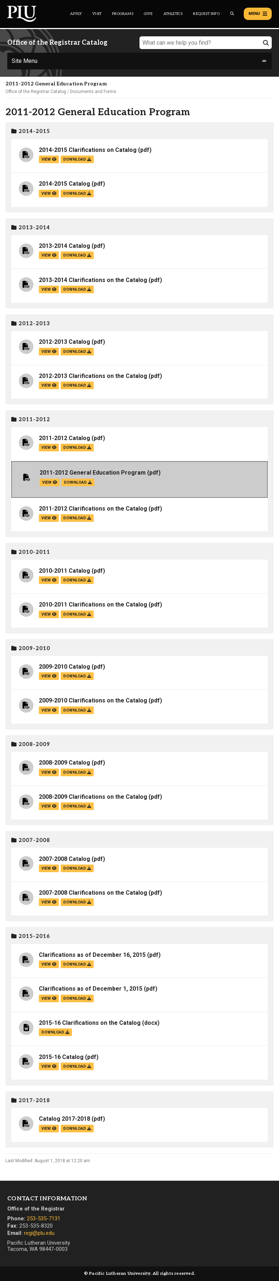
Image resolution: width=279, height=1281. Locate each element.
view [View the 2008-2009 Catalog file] (48, 772)
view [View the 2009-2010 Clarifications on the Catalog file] (48, 710)
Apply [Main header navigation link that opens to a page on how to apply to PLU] (76, 14)
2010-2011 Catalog (64, 570)
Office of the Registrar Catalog (35, 91)
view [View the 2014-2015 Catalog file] (48, 193)
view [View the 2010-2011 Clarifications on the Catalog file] (48, 614)
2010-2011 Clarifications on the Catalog (93, 604)
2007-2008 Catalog (64, 858)
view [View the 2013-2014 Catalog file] (48, 255)
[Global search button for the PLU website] (232, 13)
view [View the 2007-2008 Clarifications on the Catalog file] (48, 902)
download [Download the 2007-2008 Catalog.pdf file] (77, 868)
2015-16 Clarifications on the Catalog (90, 1022)
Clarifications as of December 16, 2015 (92, 954)
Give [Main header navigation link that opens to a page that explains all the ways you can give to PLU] (148, 14)
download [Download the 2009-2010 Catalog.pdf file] (77, 676)
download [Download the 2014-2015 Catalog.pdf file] (77, 193)
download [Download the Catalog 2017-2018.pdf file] (77, 1128)
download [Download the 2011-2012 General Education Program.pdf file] (78, 482)
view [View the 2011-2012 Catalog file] (48, 447)
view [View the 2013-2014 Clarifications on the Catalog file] (48, 289)
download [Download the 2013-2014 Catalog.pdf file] (77, 255)
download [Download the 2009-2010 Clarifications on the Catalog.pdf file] (77, 710)
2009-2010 (30, 648)
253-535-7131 (43, 1218)
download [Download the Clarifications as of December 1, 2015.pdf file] (77, 998)
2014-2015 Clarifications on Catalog (88, 149)
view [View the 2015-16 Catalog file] (48, 1066)
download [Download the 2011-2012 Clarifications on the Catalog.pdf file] (77, 518)
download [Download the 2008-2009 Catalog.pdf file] (77, 772)
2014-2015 (30, 131)
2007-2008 (30, 840)
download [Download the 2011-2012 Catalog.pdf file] (77, 447)
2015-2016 (30, 936)
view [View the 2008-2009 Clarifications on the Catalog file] (48, 806)
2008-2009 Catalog (64, 762)
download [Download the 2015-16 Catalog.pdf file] (77, 1066)
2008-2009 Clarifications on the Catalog (93, 796)
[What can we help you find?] (206, 42)
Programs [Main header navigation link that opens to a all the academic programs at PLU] (122, 14)
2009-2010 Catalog (64, 666)
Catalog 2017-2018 (64, 1118)
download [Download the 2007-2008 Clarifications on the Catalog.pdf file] (77, 902)
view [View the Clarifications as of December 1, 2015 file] (48, 998)
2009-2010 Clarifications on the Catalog (93, 700)
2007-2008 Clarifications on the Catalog (93, 892)
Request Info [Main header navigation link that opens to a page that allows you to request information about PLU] (206, 14)
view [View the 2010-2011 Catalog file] (48, 580)
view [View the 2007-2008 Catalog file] (48, 868)
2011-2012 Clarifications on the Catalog (93, 508)
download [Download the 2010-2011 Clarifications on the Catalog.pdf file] (77, 614)
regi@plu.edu (39, 1233)
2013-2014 (30, 228)
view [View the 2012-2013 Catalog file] (48, 351)
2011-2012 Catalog (64, 438)
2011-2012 (30, 419)
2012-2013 (30, 324)
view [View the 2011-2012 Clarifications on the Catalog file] (48, 518)
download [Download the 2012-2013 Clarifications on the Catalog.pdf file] (77, 385)
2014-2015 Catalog (64, 183)
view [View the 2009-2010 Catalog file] (48, 676)
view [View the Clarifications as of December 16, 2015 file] (48, 964)
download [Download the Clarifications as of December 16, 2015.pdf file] (77, 964)
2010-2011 (30, 552)
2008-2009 (30, 744)
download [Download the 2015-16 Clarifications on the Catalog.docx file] (55, 1032)
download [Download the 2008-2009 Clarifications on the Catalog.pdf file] (77, 806)
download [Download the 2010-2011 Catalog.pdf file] (77, 580)
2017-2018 (30, 1100)
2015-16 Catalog (61, 1057)
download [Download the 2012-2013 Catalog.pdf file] (77, 351)
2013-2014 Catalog (64, 245)
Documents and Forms (93, 91)
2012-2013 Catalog (64, 341)
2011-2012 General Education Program (93, 472)
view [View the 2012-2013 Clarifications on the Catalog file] (48, 385)
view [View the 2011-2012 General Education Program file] (49, 482)
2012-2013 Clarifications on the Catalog (93, 375)
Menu (257, 13)
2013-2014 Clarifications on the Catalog (93, 280)
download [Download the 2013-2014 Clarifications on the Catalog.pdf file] (77, 289)
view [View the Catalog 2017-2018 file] (48, 1128)
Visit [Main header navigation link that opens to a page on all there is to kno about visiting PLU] (96, 14)
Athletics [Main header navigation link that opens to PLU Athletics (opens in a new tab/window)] (173, 14)
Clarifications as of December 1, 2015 (90, 988)
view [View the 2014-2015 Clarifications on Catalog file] (48, 159)
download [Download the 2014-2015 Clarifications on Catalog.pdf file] (77, 159)
